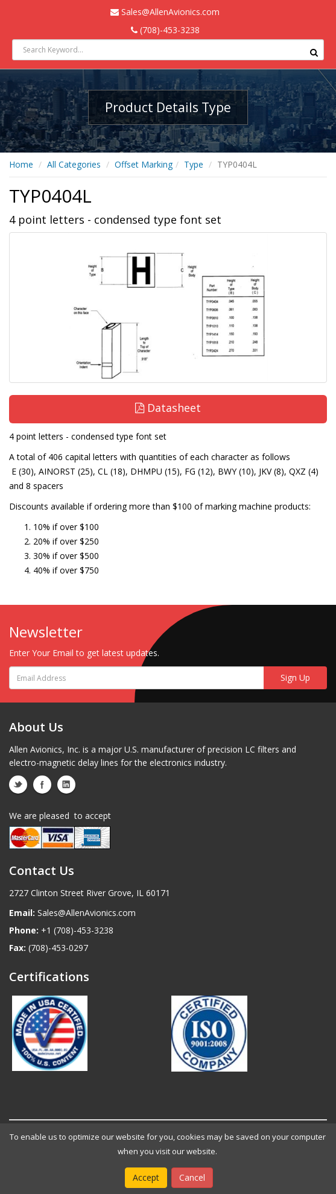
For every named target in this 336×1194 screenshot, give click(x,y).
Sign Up (295, 677)
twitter (18, 784)
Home (21, 164)
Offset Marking (144, 164)
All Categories (74, 164)
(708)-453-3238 (165, 30)
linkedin (66, 784)
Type (193, 164)
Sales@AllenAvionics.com (165, 11)
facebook (42, 784)
